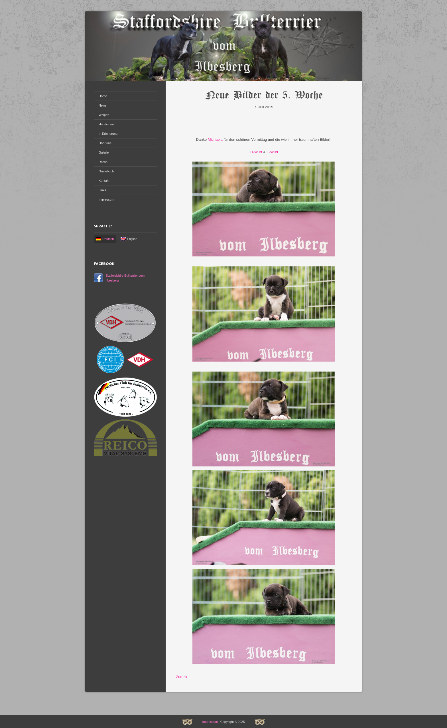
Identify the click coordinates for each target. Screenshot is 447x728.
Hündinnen (106, 124)
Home (103, 96)
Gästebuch (106, 171)
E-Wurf (272, 152)
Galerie (104, 152)
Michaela (215, 139)
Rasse (103, 162)
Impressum (106, 199)
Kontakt (104, 180)
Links (102, 190)
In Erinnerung (108, 133)
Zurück (181, 677)
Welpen (104, 115)
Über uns (105, 143)
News (103, 105)
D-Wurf (255, 152)
